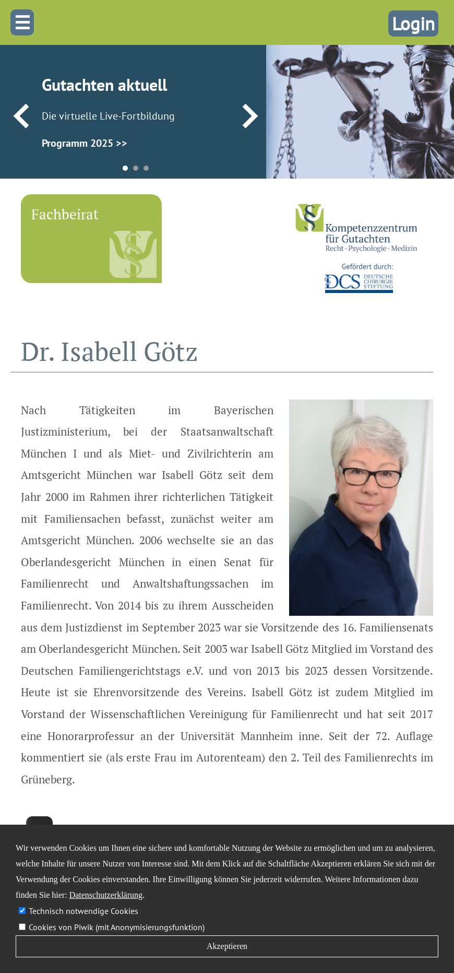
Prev (21, 116)
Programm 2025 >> (84, 143)
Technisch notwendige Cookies (83, 911)
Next (250, 116)
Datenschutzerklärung (105, 894)
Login (413, 23)
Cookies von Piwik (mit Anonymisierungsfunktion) (117, 927)
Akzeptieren (227, 946)
